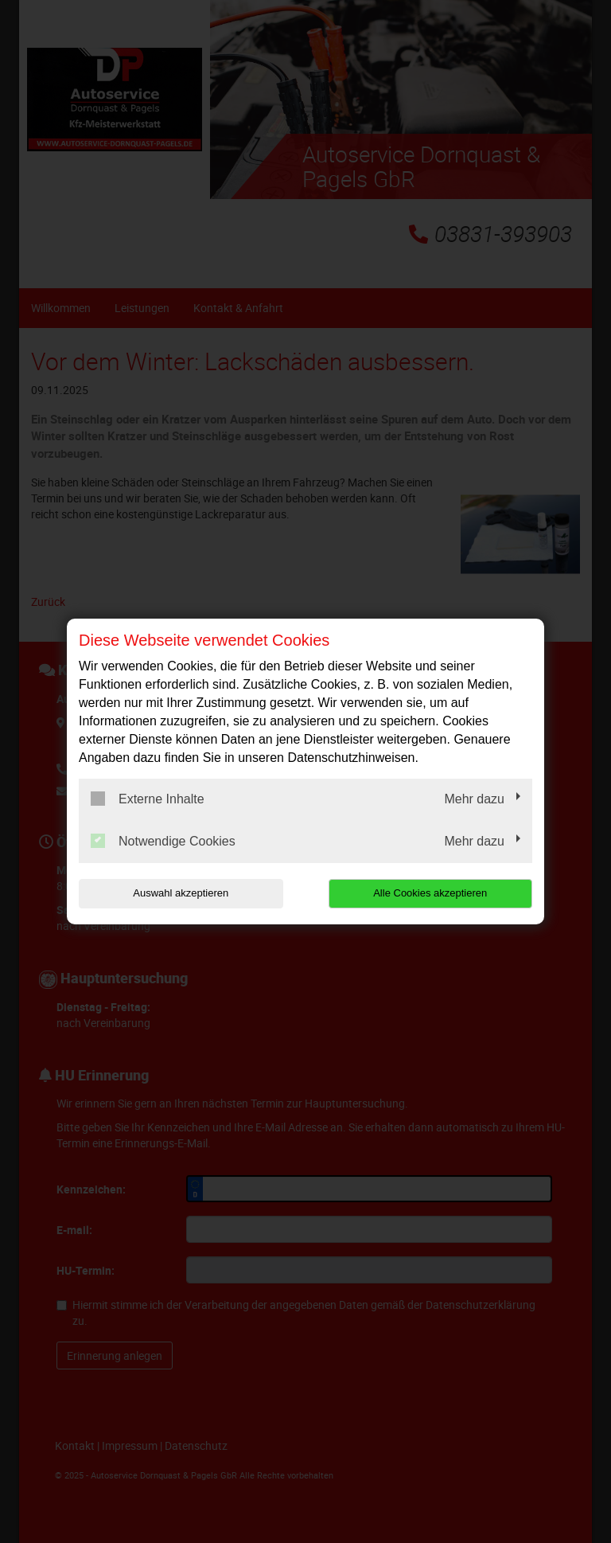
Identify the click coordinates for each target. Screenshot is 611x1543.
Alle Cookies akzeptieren (430, 893)
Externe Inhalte (147, 798)
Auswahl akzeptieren (180, 893)
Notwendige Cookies (163, 841)
